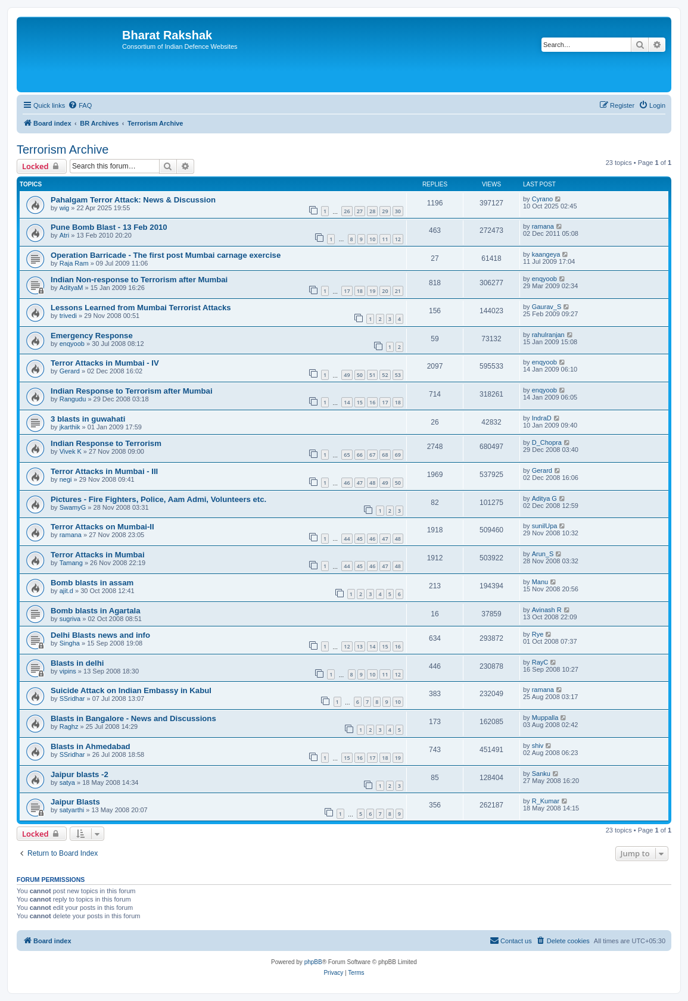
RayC (540, 662)
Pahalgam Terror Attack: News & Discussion (133, 199)
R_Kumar (545, 800)
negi (66, 479)
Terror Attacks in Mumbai (98, 554)
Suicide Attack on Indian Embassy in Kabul (131, 690)
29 (385, 211)
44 (347, 538)
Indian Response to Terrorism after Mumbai (132, 390)
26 (347, 211)
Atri (65, 235)
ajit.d (66, 590)
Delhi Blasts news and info (100, 635)
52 (385, 375)
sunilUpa (545, 525)
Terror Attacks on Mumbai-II (102, 526)
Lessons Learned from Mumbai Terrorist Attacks (141, 307)
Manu (540, 581)
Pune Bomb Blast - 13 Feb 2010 (109, 227)
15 (360, 402)
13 (360, 646)
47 (360, 483)
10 (372, 239)
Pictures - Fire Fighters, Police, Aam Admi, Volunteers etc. (158, 499)
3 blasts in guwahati (88, 418)
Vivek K (71, 451)
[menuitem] (80, 105)
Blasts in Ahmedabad (90, 746)
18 (360, 291)
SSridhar (72, 698)
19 (372, 291)
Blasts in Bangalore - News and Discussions (133, 718)
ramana (543, 226)
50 (360, 375)
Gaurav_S (547, 306)
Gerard (70, 371)
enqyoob (544, 278)
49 (347, 375)
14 (347, 402)
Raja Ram (74, 263)
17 (347, 291)
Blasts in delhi (77, 663)
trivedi (68, 315)
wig (65, 207)
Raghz (69, 726)
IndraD (542, 418)
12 (398, 239)
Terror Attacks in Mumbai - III (104, 471)
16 (372, 402)
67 (372, 455)
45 (360, 538)
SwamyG (73, 507)
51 (372, 375)
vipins (68, 671)
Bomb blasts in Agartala (95, 610)
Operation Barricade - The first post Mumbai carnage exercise (166, 255)
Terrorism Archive (62, 149)
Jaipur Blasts (75, 801)
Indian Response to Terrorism (106, 443)
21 (398, 291)
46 (347, 483)
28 (372, 211)
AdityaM (71, 287)
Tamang (71, 562)
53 (398, 375)
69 (398, 455)
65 (347, 455)
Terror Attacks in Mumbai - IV (105, 362)
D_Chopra (547, 442)
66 (360, 455)
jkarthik (70, 427)
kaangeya (546, 254)
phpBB (313, 962)
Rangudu (73, 399)
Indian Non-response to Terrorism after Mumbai (139, 279)
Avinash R (547, 609)
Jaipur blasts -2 (79, 774)
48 (372, 483)
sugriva (70, 618)
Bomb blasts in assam (92, 582)
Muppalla (545, 717)
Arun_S (543, 553)
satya (67, 782)
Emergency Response (92, 335)
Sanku (541, 773)
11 (385, 239)
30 (398, 211)
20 (385, 291)
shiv (538, 745)
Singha (70, 643)
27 (360, 211)
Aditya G (544, 498)
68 (385, 455)
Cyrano (542, 198)
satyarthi (72, 809)
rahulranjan (548, 334)
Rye (538, 634)
